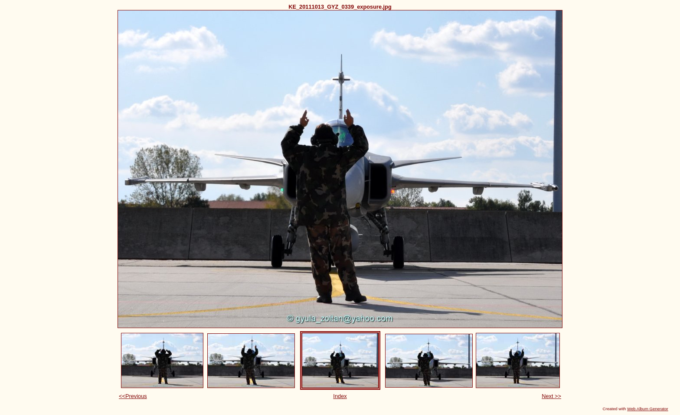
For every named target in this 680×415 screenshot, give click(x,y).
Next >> (551, 396)
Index (340, 396)
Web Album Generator (647, 408)
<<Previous (133, 396)
